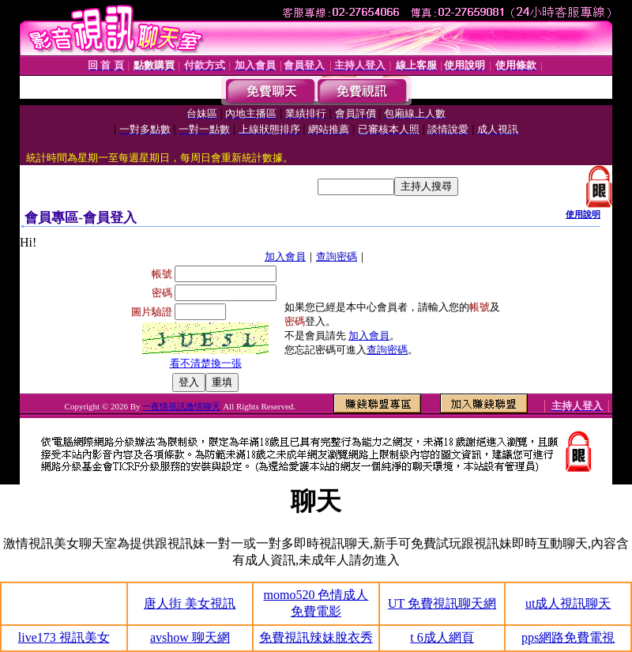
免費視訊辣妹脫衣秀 (316, 637)
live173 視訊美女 (64, 637)
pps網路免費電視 (568, 637)
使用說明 (583, 214)
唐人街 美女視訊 (189, 603)
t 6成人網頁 (441, 637)
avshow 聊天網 (190, 637)
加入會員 (285, 256)
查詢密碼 (336, 256)
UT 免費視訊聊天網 (442, 603)
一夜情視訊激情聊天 (181, 406)
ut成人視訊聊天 (568, 603)
